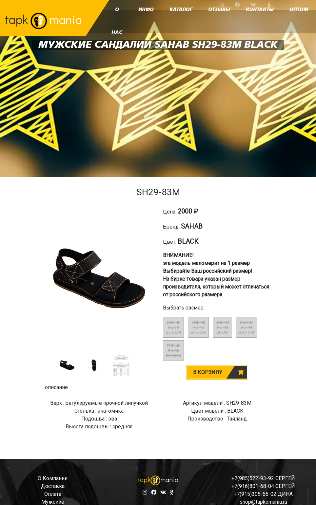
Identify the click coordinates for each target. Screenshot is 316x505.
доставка (53, 486)
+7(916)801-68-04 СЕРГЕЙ (263, 486)
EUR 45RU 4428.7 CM (246, 327)
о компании (53, 478)
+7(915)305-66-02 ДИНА (263, 494)
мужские (52, 502)
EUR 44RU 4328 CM (222, 327)
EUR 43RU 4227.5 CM (198, 327)
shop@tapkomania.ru (263, 502)
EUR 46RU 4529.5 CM (173, 350)
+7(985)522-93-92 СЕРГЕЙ (263, 478)
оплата (52, 494)
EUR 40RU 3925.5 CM (173, 327)
